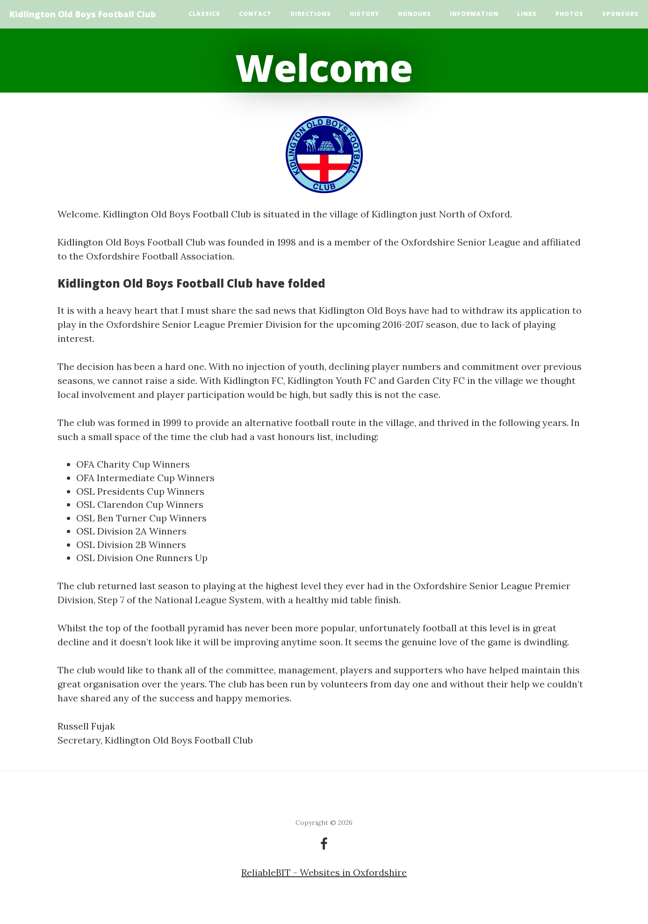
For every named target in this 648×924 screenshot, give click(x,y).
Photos (569, 14)
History (364, 14)
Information (474, 14)
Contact (255, 14)
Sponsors (620, 14)
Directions (310, 14)
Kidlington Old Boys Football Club (82, 14)
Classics (204, 14)
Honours (414, 14)
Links (527, 14)
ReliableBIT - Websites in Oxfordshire (324, 872)
